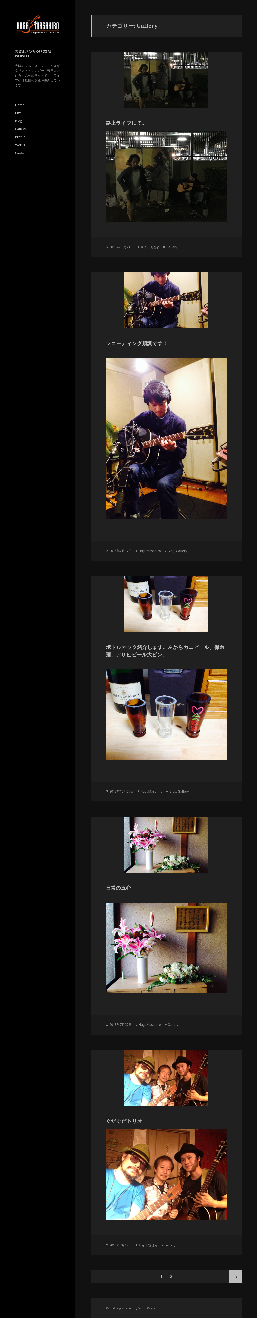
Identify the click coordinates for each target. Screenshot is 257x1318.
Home (19, 105)
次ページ (235, 1276)
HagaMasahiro (150, 551)
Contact (21, 153)
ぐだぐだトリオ (124, 1120)
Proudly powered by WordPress (130, 1308)
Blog (18, 121)
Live (18, 113)
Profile (20, 137)
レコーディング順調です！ (137, 343)
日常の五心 (118, 887)
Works (20, 145)
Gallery (20, 129)
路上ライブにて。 (126, 122)
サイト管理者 (150, 247)
